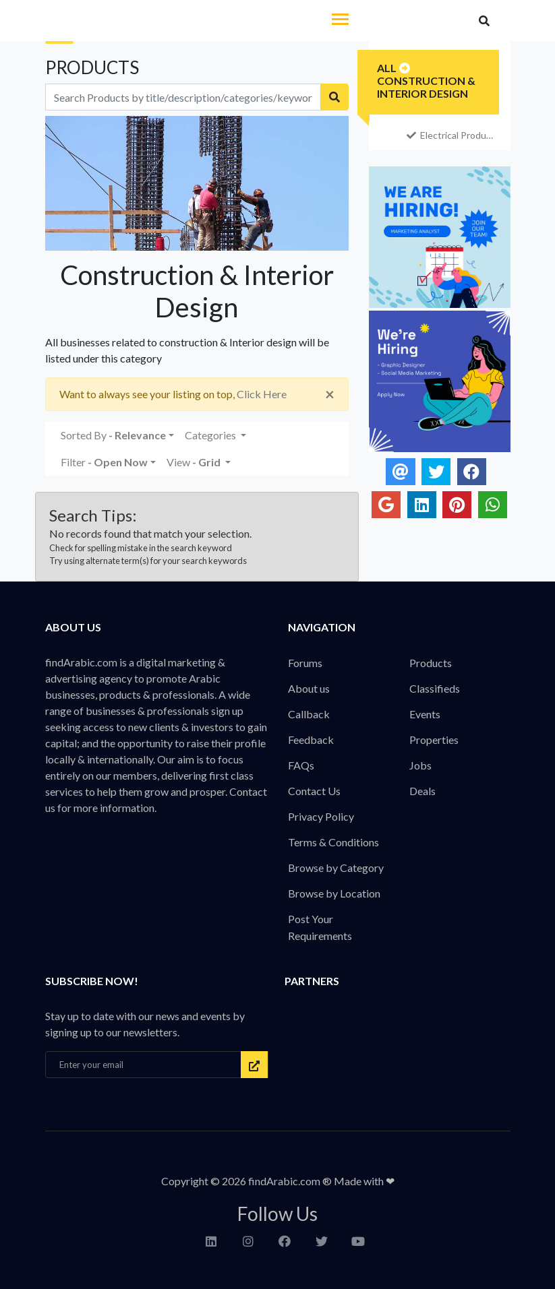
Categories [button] (211, 435)
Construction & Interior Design (426, 87)
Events (424, 714)
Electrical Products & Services (451, 135)
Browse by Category (336, 867)
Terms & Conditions (333, 842)
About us (309, 688)
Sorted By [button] (113, 435)
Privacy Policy (321, 816)
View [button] (195, 461)
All (387, 67)
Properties (434, 739)
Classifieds (434, 688)
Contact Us (314, 790)
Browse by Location (334, 893)
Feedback (311, 739)
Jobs (420, 765)
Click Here (262, 393)
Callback (309, 714)
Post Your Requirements (320, 927)
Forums (305, 662)
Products (430, 662)
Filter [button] (104, 461)
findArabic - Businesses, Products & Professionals (135, 21)
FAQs (301, 765)
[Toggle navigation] (340, 20)
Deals (422, 790)
